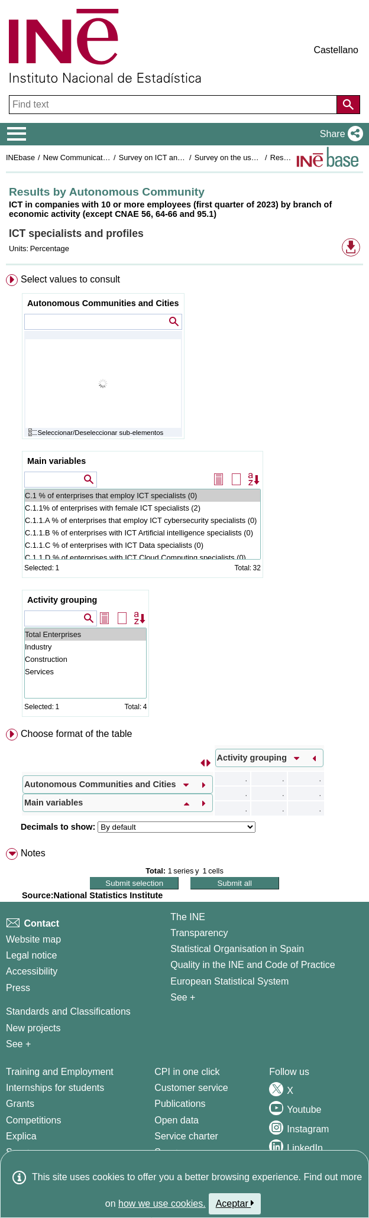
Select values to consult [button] (70, 279)
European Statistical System (229, 981)
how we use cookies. (162, 1203)
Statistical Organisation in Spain (237, 949)
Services (85, 671)
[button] (339, 134)
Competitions (33, 1120)
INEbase (20, 157)
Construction (85, 659)
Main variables (56, 461)
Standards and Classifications (68, 1011)
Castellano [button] (335, 50)
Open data (176, 1120)
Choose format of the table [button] (76, 734)
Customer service (191, 1088)
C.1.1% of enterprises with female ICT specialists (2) (142, 508)
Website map (33, 939)
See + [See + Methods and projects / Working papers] (18, 1044)
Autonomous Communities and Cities (103, 303)
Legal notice (31, 955)
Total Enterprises (85, 634)
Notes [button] (33, 853)
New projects (33, 1028)
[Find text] (174, 104)
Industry (85, 647)
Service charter (186, 1136)
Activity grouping (62, 600)
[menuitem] (184, 498)
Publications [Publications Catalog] (179, 1104)
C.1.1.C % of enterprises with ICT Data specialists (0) (142, 545)
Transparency (199, 933)
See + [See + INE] (182, 997)
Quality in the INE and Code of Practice (252, 965)
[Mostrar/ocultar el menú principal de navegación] (17, 134)
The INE (187, 917)
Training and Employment (60, 1072)
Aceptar (235, 1203)
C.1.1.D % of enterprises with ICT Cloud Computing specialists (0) (142, 557)
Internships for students (55, 1088)
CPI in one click (186, 1072)
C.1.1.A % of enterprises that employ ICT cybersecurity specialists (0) (142, 520)
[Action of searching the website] (348, 104)
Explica (21, 1136)
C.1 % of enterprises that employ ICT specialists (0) (142, 495)
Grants (20, 1104)
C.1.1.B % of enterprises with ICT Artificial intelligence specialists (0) (142, 533)
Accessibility (31, 971)
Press (18, 988)
